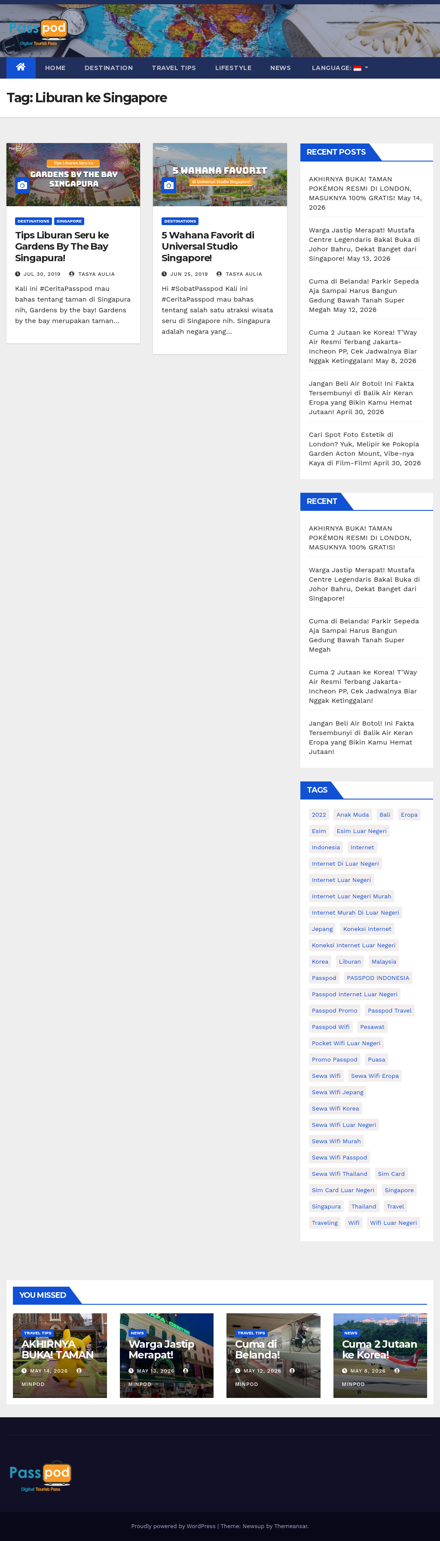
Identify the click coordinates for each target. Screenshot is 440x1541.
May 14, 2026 (49, 1371)
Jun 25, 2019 (189, 274)
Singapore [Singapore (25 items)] (399, 1190)
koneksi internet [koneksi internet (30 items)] (367, 928)
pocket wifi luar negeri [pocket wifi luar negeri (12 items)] (346, 1043)
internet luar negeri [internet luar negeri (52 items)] (341, 879)
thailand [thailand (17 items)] (363, 1206)
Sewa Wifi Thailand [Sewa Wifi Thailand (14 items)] (339, 1173)
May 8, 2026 (368, 1371)
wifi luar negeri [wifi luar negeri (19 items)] (393, 1222)
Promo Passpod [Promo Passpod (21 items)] (335, 1059)
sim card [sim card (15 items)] (391, 1173)
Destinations (33, 221)
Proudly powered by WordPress (174, 1526)
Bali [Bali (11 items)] (384, 814)
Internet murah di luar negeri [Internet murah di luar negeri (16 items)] (356, 912)
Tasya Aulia (92, 274)
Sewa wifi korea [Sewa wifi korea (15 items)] (335, 1108)
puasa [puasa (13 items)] (376, 1059)
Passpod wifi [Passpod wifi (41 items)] (331, 1026)
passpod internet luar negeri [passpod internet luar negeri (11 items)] (355, 994)
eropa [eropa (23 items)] (409, 814)
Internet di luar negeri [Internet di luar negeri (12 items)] (345, 863)
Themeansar (290, 1526)
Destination (109, 68)
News (280, 68)
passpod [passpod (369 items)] (324, 977)
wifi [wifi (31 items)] (353, 1222)
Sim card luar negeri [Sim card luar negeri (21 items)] (343, 1190)
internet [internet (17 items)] (362, 847)
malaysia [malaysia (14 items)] (384, 961)
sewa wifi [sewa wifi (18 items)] (326, 1075)
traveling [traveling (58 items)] (325, 1222)
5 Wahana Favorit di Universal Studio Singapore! (208, 246)
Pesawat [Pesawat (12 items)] (372, 1026)
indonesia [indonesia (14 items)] (326, 847)
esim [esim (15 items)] (319, 830)
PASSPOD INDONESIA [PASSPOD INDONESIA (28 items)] (378, 977)
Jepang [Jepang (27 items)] (322, 928)
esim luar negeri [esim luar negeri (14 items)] (362, 830)
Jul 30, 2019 (42, 274)
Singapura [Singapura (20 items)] (326, 1206)
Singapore (69, 221)
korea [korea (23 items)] (320, 961)
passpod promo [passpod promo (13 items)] (335, 1010)
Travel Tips (174, 68)
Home (55, 68)
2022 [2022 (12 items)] (319, 814)
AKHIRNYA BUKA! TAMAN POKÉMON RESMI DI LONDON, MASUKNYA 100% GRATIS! (360, 188)
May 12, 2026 (262, 1371)
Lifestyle (233, 68)
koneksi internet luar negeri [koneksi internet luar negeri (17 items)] (354, 945)
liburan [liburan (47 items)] (350, 961)
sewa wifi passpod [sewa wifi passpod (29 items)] (339, 1157)
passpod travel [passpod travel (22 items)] (390, 1010)
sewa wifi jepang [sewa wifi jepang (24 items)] (338, 1092)
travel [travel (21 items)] (395, 1206)
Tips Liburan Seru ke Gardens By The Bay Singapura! (62, 246)
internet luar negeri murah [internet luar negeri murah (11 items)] (351, 896)
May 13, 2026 (155, 1371)
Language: (336, 68)
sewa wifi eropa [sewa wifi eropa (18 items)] (375, 1075)
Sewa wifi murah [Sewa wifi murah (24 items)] (336, 1141)
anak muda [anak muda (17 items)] (352, 814)
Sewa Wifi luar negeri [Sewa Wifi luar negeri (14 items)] (344, 1124)
